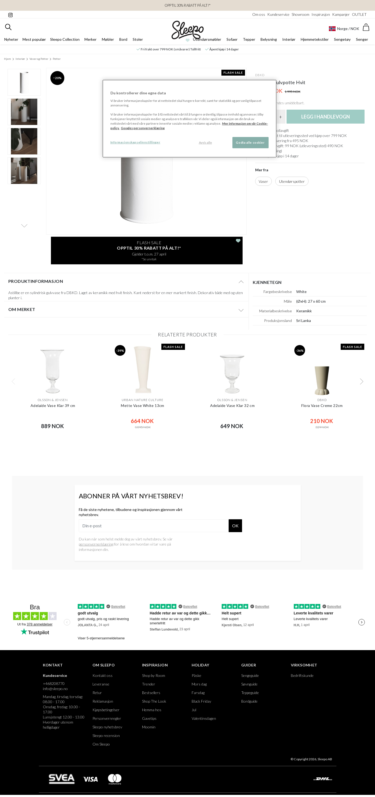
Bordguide (249, 701)
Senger (362, 39)
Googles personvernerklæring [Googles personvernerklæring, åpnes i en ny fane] (143, 128)
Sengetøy (342, 39)
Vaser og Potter (38, 58)
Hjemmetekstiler (315, 39)
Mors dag (199, 684)
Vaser (263, 181)
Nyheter (11, 39)
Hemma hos (151, 709)
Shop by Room (153, 675)
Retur (97, 692)
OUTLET (359, 14)
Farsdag (198, 692)
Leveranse (100, 684)
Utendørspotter (292, 181)
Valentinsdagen (204, 718)
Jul (194, 709)
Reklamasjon (102, 701)
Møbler (108, 39)
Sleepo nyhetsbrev (107, 727)
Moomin (148, 727)
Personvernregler (106, 718)
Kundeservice (278, 14)
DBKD (260, 75)
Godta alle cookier (250, 142)
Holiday (200, 665)
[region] (189, 119)
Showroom (300, 14)
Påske (196, 675)
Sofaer (232, 39)
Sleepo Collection (65, 39)
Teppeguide (250, 692)
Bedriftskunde (302, 675)
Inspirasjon (320, 14)
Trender (148, 684)
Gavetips (149, 718)
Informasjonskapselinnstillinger (135, 142)
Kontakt (53, 665)
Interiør (288, 39)
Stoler (138, 39)
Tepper (249, 39)
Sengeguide (250, 675)
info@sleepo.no (55, 688)
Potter (57, 58)
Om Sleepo (103, 665)
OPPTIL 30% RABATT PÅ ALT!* (188, 5)
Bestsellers (151, 692)
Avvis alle (205, 142)
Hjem (7, 58)
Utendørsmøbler (207, 39)
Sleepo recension (106, 735)
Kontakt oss (102, 675)
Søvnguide (249, 684)
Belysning (269, 39)
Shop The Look (154, 701)
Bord (123, 39)
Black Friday (201, 701)
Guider (248, 665)
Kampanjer (341, 14)
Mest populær (34, 39)
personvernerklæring (96, 544)
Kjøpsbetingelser (106, 709)
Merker (90, 39)
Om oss (258, 14)
